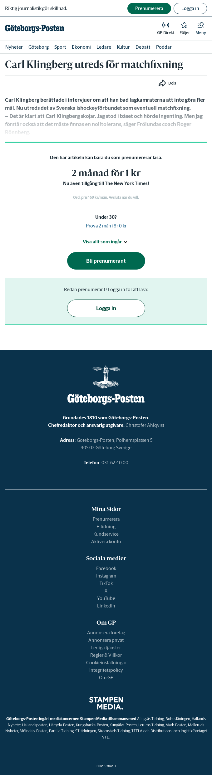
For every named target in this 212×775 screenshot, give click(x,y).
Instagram (106, 576)
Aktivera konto (106, 541)
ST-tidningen (85, 731)
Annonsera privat (106, 640)
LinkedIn (106, 606)
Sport (60, 47)
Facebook (106, 568)
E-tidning (106, 526)
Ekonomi (81, 47)
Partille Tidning (61, 731)
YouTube (106, 598)
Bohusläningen (177, 718)
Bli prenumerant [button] (106, 260)
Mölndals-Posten (33, 731)
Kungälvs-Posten (123, 725)
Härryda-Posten (61, 725)
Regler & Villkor (106, 655)
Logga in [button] (190, 8)
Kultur (123, 47)
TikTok (106, 583)
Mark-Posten (175, 725)
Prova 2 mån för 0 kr (106, 226)
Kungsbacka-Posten (92, 725)
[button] (201, 28)
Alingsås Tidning (150, 718)
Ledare (103, 47)
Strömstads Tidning (114, 731)
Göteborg (38, 47)
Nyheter (14, 47)
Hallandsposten (34, 725)
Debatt (143, 47)
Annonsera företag (106, 633)
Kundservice (106, 534)
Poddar (164, 47)
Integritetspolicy (106, 670)
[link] (34, 29)
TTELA (136, 731)
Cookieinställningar (106, 662)
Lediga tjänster (106, 648)
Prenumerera (106, 519)
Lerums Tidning (151, 725)
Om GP (106, 677)
